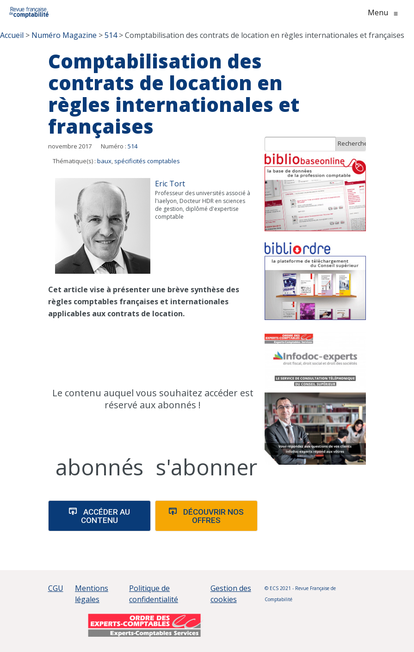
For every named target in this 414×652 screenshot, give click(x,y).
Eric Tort (170, 183)
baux (104, 161)
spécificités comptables (147, 161)
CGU (55, 588)
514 (132, 146)
